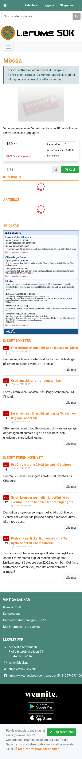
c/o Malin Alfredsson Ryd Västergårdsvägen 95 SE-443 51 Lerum (26, 651)
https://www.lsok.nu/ (22, 669)
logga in (29, 75)
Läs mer (70, 370)
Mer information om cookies (22, 627)
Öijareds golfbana (15, 257)
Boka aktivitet (12, 607)
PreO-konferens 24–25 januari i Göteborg (41, 465)
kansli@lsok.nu (18, 662)
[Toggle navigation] (8, 47)
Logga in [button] (48, 5)
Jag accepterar (61, 732)
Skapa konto (68, 5)
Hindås (9, 281)
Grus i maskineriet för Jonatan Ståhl (37, 380)
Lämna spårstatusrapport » (16, 252)
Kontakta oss (12, 614)
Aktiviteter (32, 5)
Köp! (70, 169)
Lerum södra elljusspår (19, 237)
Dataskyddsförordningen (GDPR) (25, 620)
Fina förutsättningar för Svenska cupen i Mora (44, 348)
